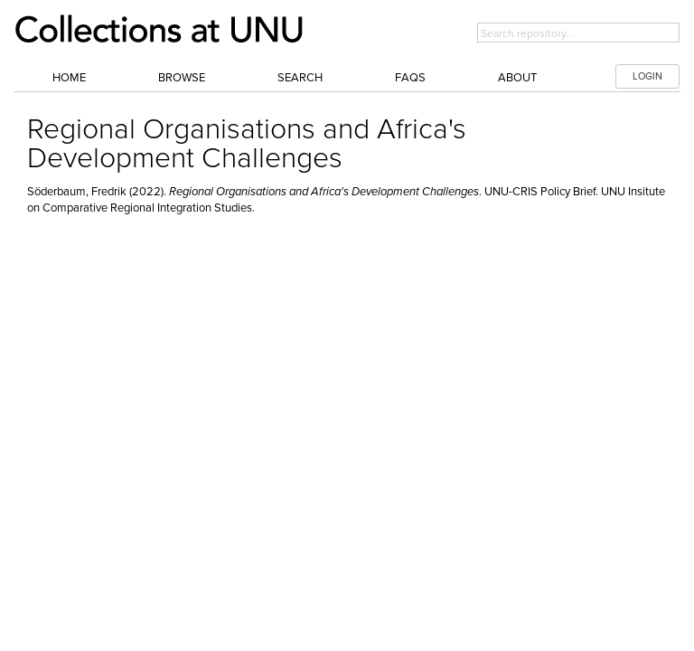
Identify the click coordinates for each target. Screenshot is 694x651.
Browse (181, 78)
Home (69, 78)
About (517, 78)
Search (300, 78)
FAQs (410, 78)
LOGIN (647, 76)
